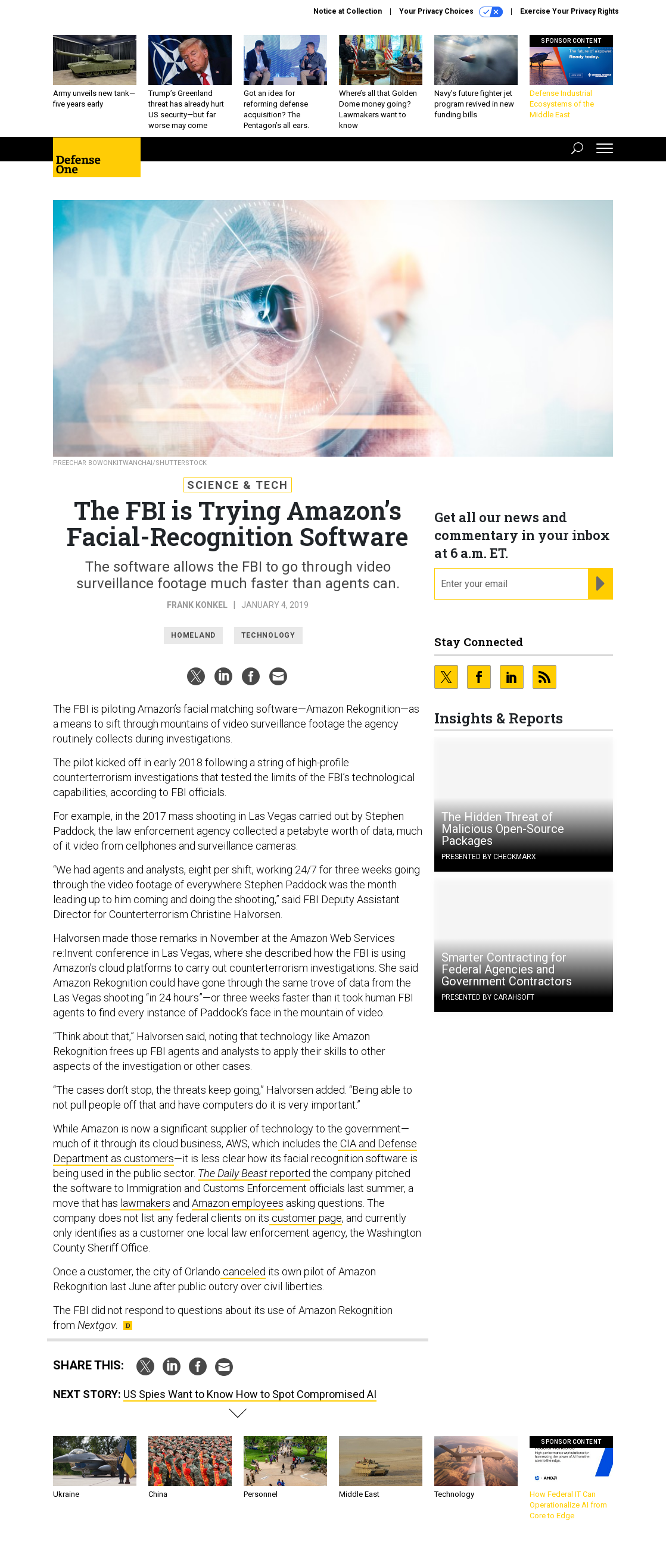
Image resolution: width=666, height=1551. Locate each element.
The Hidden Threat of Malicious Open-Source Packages (502, 829)
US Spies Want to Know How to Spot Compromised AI (249, 1394)
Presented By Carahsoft (487, 997)
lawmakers (145, 1203)
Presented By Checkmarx (488, 857)
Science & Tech (237, 485)
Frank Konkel (197, 605)
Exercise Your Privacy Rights (569, 11)
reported (254, 1173)
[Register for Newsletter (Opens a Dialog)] (600, 584)
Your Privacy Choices (451, 12)
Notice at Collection (347, 11)
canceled (243, 1271)
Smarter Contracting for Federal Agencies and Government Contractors (506, 969)
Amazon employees (238, 1203)
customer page (305, 1218)
